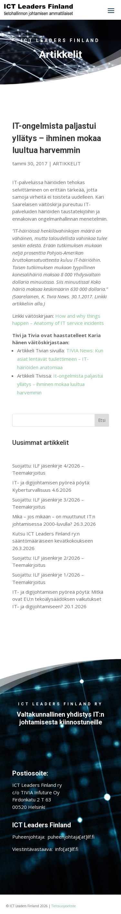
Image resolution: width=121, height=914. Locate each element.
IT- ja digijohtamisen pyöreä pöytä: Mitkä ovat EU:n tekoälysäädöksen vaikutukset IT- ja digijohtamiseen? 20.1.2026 (57, 599)
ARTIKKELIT (67, 163)
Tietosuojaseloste (63, 906)
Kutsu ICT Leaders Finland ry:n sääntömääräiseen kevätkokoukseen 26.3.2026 (52, 540)
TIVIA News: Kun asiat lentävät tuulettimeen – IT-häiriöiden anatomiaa (60, 358)
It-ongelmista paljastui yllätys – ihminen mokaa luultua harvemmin (60, 384)
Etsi (102, 420)
